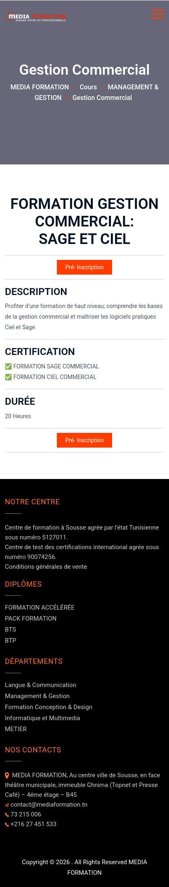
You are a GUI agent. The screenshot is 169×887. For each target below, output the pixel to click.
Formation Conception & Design (48, 707)
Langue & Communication (40, 685)
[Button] (158, 15)
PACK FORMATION (30, 618)
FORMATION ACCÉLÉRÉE (39, 607)
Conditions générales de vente (46, 566)
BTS (10, 629)
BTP (10, 640)
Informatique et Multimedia (42, 718)
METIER (16, 729)
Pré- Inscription (84, 267)
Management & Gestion (37, 696)
